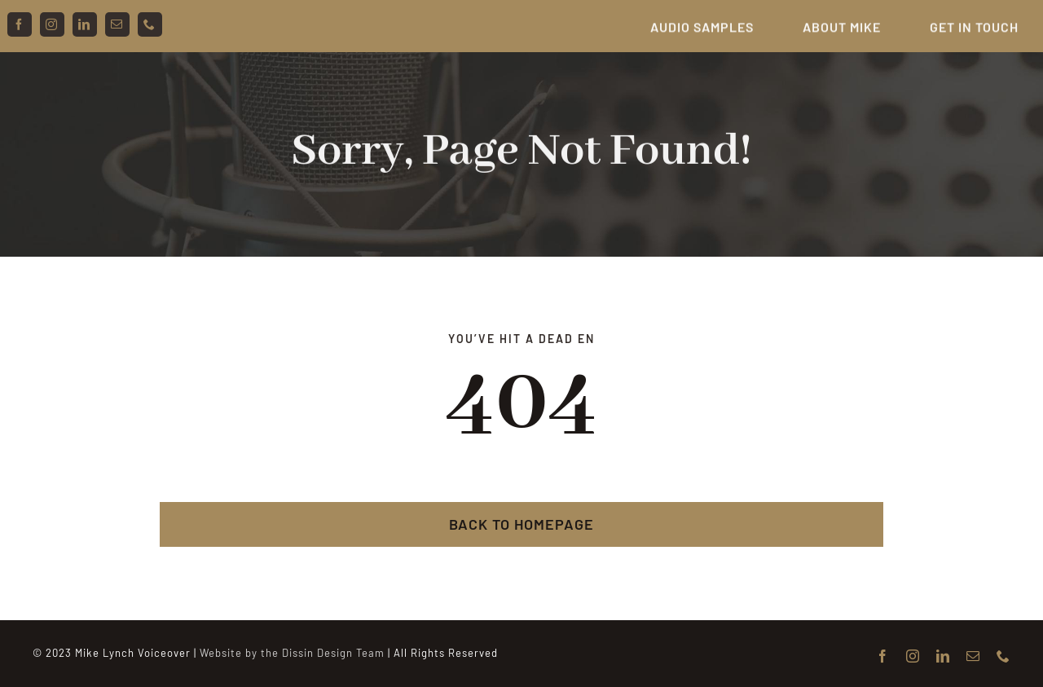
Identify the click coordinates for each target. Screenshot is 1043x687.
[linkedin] (85, 24)
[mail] (117, 24)
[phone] (150, 24)
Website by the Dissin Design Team (292, 652)
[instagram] (52, 24)
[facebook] (19, 24)
